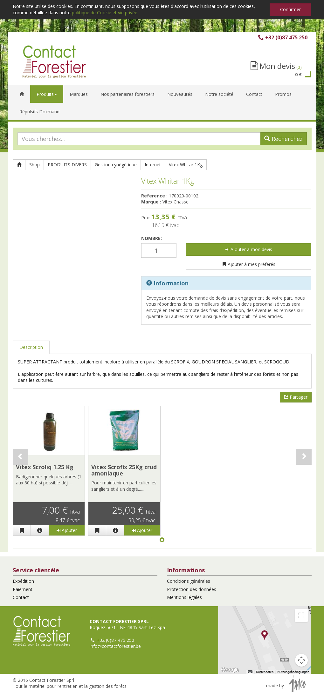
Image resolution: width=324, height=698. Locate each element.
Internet (153, 165)
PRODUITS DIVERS (67, 165)
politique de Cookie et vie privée (104, 13)
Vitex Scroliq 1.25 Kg (44, 467)
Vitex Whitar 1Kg (186, 165)
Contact (21, 597)
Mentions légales (184, 597)
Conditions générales (188, 581)
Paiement (22, 589)
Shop (34, 165)
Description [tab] (31, 347)
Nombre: (151, 238)
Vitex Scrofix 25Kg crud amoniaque (124, 470)
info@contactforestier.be (115, 646)
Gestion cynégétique (116, 165)
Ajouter (67, 530)
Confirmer (290, 9)
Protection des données (191, 589)
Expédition (23, 581)
